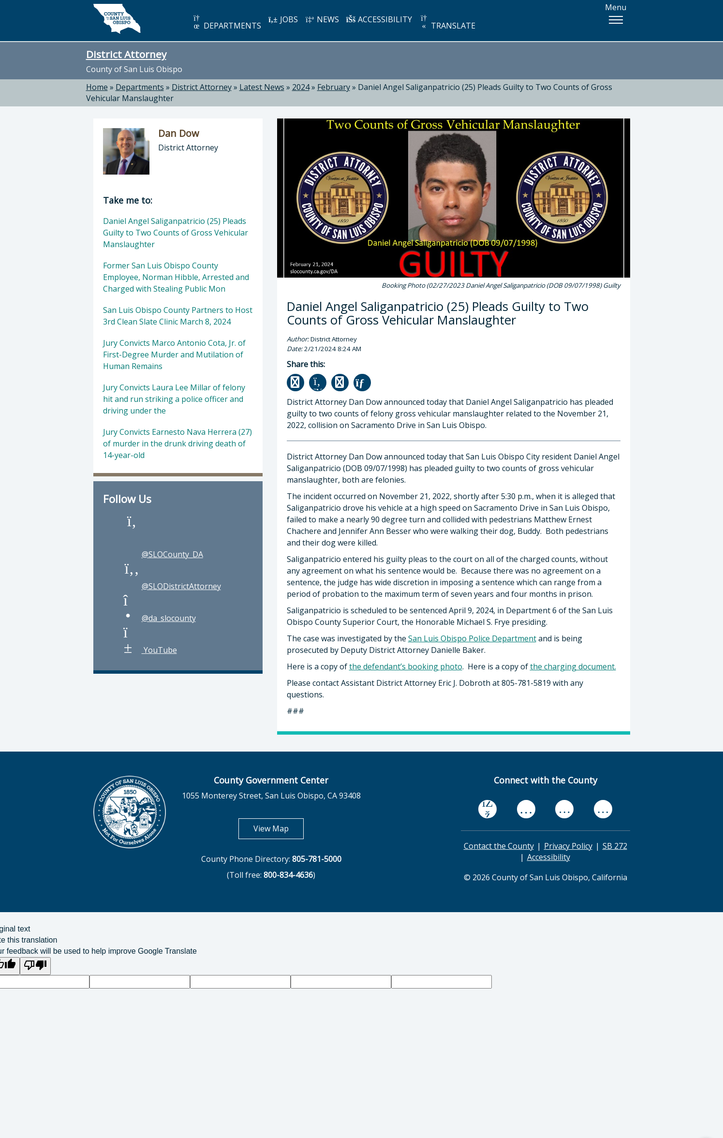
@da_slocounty (159, 618)
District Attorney (126, 54)
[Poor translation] (35, 966)
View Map (278, 828)
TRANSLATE (447, 22)
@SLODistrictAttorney (171, 586)
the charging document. (573, 666)
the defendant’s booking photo (405, 666)
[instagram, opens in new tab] (603, 809)
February (333, 87)
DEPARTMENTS (226, 22)
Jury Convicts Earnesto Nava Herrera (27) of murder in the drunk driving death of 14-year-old (177, 443)
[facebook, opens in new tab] (487, 809)
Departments (140, 87)
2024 (301, 87)
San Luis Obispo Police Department (472, 638)
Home (97, 87)
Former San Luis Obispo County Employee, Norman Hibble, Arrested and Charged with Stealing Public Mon (176, 277)
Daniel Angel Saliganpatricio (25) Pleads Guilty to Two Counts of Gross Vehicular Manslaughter (175, 233)
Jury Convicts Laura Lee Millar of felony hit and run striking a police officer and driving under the (174, 399)
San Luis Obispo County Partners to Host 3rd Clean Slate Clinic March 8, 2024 (177, 316)
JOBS (283, 19)
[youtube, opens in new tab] (525, 808)
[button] (616, 20)
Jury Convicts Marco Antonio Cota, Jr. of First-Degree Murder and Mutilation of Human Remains (174, 354)
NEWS (322, 19)
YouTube (149, 650)
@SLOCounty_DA (162, 554)
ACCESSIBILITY (379, 19)
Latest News (261, 87)
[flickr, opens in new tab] (564, 809)
